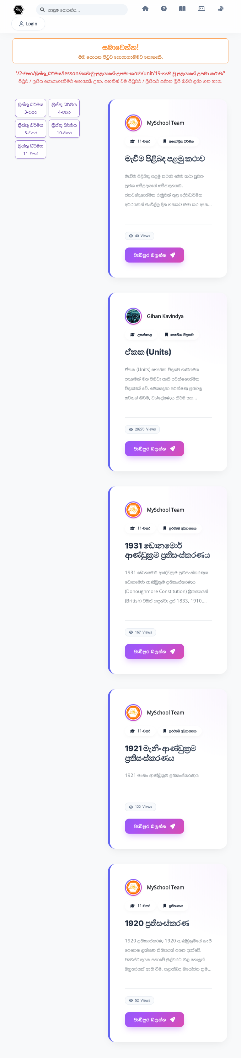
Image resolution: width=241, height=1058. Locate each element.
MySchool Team (165, 123)
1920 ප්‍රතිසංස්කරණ (157, 923)
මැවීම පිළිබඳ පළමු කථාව (165, 159)
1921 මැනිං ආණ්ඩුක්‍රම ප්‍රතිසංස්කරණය (160, 753)
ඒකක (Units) (148, 352)
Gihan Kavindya (165, 316)
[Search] (82, 10)
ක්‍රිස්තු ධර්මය (30, 108)
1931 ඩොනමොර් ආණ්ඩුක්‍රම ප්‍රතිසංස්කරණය (167, 550)
